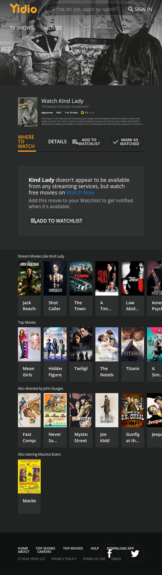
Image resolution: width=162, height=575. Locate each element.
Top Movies (73, 548)
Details (57, 141)
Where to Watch (26, 142)
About (23, 551)
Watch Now (80, 192)
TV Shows (21, 28)
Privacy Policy (64, 558)
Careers (44, 551)
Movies (53, 28)
